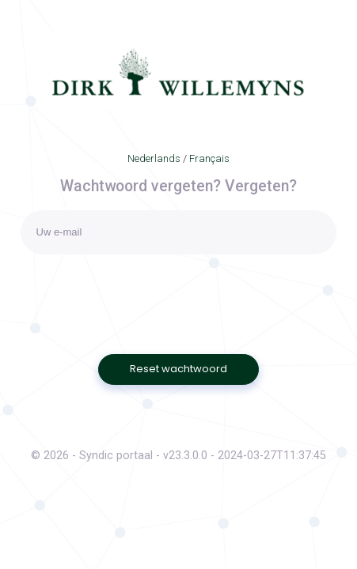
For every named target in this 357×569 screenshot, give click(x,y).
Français (209, 158)
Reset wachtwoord (178, 368)
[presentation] (141, 293)
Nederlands (153, 158)
